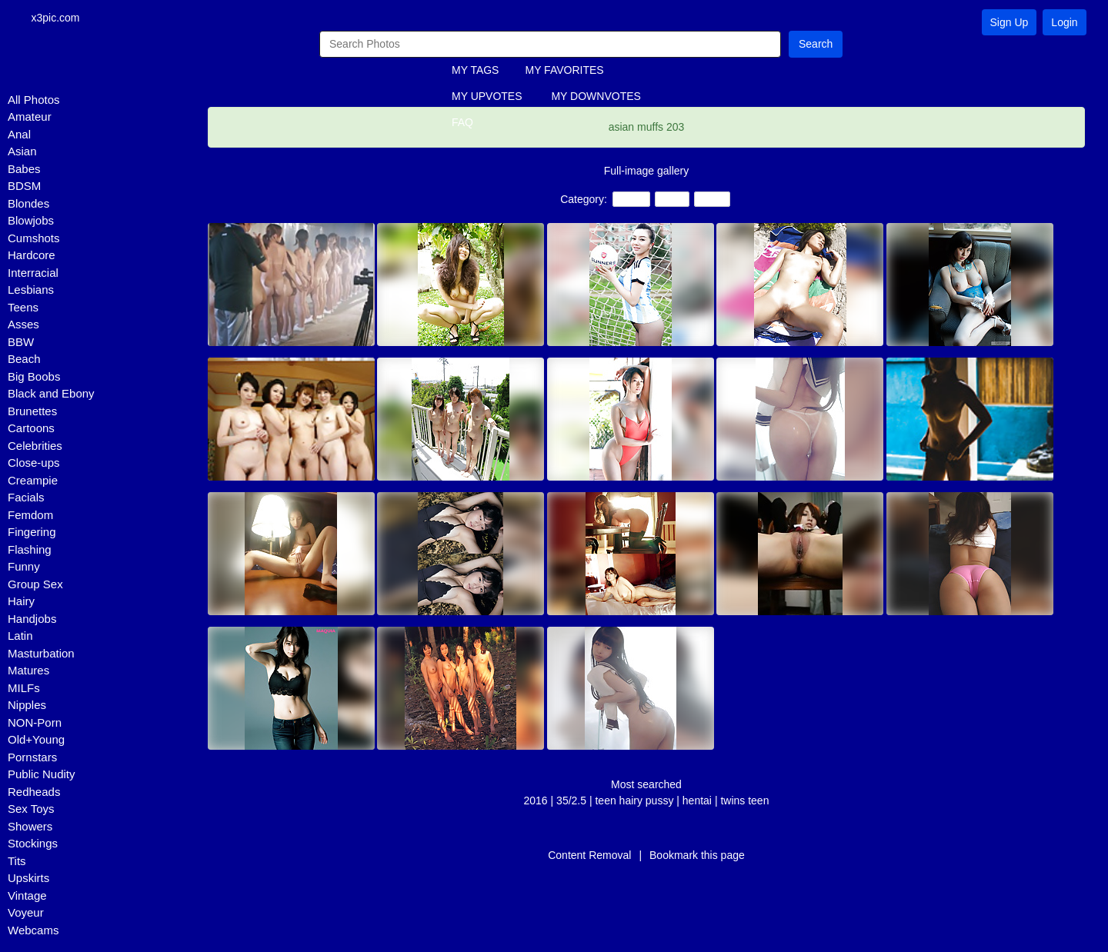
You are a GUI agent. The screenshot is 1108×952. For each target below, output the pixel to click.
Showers (30, 827)
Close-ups (34, 464)
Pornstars (32, 757)
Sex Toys (31, 810)
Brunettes (32, 411)
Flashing (30, 550)
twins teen (744, 801)
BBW (21, 342)
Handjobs (32, 619)
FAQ (462, 124)
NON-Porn (35, 723)
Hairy (21, 602)
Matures (28, 671)
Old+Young (36, 740)
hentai (698, 801)
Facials (26, 498)
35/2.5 (571, 801)
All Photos (34, 100)
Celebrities (35, 446)
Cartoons (31, 429)
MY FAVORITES (564, 71)
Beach (24, 360)
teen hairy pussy (634, 801)
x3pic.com (62, 18)
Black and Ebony (51, 394)
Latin (20, 637)
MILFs (24, 688)
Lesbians (31, 291)
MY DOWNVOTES (595, 98)
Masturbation (41, 654)
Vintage (27, 896)
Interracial (33, 273)
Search (816, 44)
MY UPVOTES (487, 98)
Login (1064, 22)
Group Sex (35, 584)
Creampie (33, 481)
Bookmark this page (697, 856)
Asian (22, 152)
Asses (23, 325)
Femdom (30, 515)
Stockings (33, 844)
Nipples (27, 706)
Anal (19, 134)
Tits (17, 861)
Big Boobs (34, 377)
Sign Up (1009, 22)
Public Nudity (41, 775)
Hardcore (31, 256)
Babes (24, 169)
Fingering (32, 533)
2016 (536, 801)
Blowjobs (31, 221)
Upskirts (28, 879)
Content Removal (589, 856)
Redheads (34, 792)
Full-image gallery (646, 171)
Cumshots (34, 238)
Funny (24, 567)
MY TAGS (475, 71)
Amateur (30, 118)
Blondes (28, 204)
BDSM (24, 187)
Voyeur (26, 913)
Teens (23, 308)
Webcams (33, 930)
